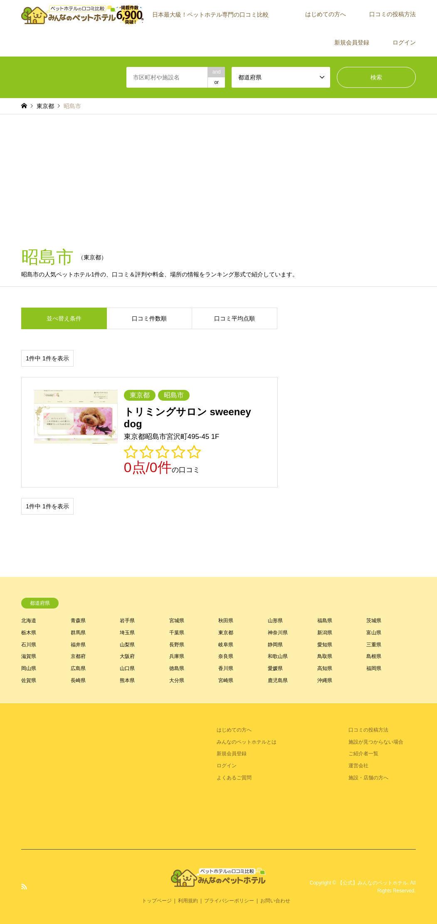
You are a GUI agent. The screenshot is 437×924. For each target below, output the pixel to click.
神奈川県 (278, 633)
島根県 (373, 656)
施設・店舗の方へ (368, 778)
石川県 (28, 645)
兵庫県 (176, 656)
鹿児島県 (278, 680)
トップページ (157, 901)
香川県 (225, 668)
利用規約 (188, 901)
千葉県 (176, 633)
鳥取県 (324, 656)
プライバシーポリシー (229, 901)
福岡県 (373, 668)
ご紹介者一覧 (363, 753)
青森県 (78, 620)
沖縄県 (324, 680)
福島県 (324, 620)
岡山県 (28, 668)
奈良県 (225, 656)
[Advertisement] (218, 176)
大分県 (176, 680)
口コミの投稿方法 (392, 14)
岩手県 (127, 620)
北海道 (28, 620)
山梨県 (127, 645)
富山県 (373, 633)
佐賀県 (28, 680)
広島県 (78, 668)
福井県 (78, 645)
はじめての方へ (325, 14)
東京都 (225, 633)
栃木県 (28, 633)
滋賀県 (28, 656)
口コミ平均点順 (234, 318)
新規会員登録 (351, 42)
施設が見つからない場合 (375, 742)
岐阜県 (225, 645)
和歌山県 (278, 656)
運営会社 (358, 766)
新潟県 (324, 633)
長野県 (176, 645)
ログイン (404, 42)
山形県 (275, 620)
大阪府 (127, 656)
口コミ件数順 (149, 318)
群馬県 (78, 633)
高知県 (324, 668)
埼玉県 (127, 633)
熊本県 (127, 680)
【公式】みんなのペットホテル (372, 883)
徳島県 (176, 668)
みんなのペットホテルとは (247, 742)
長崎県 (78, 680)
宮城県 (176, 620)
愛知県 (324, 645)
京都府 (78, 656)
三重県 (373, 645)
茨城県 (373, 620)
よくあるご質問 (234, 778)
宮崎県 (225, 680)
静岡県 (275, 645)
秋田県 (225, 620)
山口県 (127, 668)
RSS (24, 887)
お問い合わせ (275, 901)
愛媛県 (275, 668)
